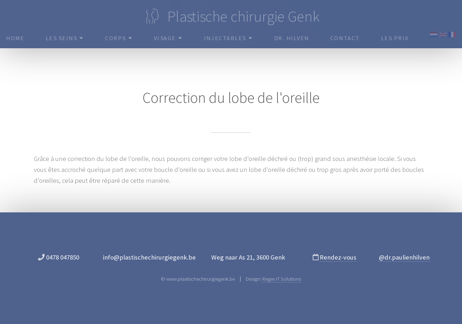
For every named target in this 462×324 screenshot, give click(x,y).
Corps (118, 38)
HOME (13, 38)
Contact (346, 38)
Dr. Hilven (292, 38)
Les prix (396, 38)
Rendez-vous (338, 257)
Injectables (228, 38)
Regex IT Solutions (281, 278)
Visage (167, 38)
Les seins (63, 38)
